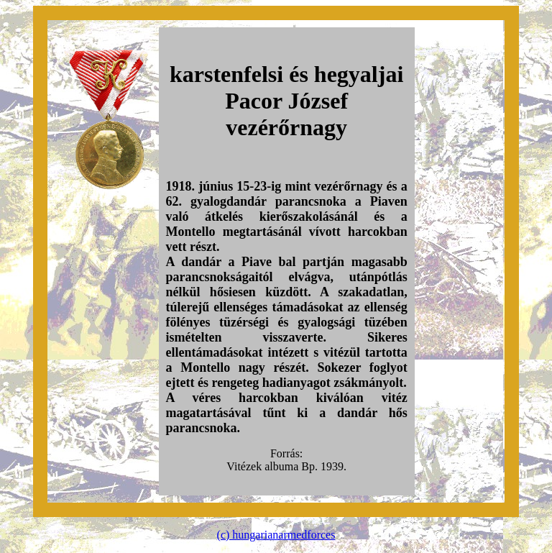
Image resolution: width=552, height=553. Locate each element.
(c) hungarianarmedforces (276, 535)
